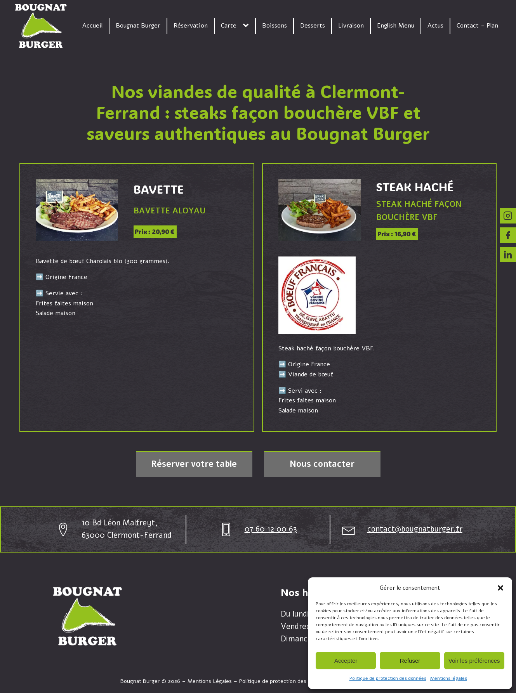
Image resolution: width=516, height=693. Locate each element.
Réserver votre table (194, 464)
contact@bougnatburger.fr (414, 529)
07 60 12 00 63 (271, 529)
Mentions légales (448, 678)
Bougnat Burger (138, 25)
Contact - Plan (477, 25)
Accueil (92, 25)
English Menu (395, 25)
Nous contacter (322, 464)
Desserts (312, 25)
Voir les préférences (474, 660)
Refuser (410, 660)
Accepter (345, 660)
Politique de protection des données (387, 678)
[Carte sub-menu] (247, 25)
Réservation (191, 25)
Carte (228, 25)
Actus (435, 25)
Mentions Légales (210, 681)
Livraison (351, 25)
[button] (500, 588)
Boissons (274, 25)
